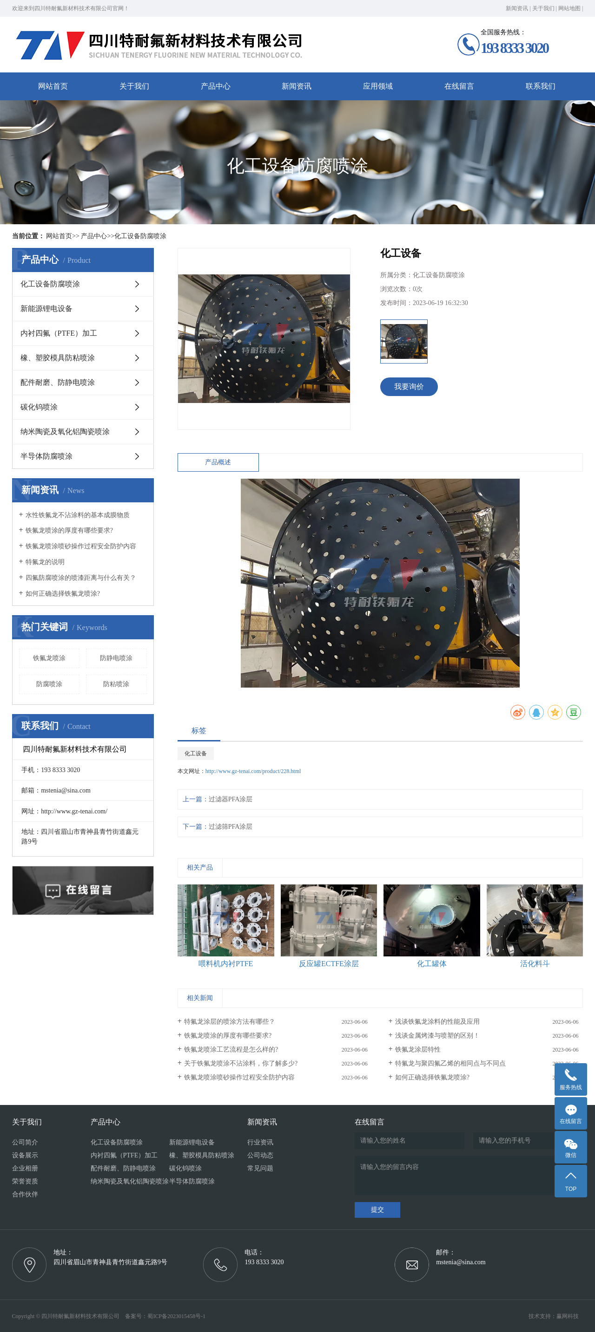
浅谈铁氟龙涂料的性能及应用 (437, 1021)
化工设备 (196, 753)
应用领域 (378, 86)
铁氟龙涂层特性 (418, 1049)
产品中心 (216, 86)
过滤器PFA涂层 (231, 799)
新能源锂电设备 (46, 308)
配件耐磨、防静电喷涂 (57, 382)
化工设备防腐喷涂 (140, 236)
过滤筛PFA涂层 (231, 826)
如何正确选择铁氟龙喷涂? (63, 593)
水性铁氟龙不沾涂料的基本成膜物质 (78, 515)
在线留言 (459, 86)
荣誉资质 (25, 1181)
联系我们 (540, 86)
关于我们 (543, 8)
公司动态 (260, 1155)
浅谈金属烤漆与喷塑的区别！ (437, 1035)
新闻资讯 (517, 8)
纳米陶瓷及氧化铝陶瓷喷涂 (65, 431)
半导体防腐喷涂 (46, 456)
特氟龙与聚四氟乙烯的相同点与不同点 (450, 1063)
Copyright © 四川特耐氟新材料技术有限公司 (68, 1316)
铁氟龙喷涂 (49, 658)
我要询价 (409, 386)
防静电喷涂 (116, 658)
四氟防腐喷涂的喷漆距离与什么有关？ (81, 577)
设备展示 (25, 1155)
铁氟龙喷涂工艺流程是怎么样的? (231, 1049)
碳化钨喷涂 (39, 407)
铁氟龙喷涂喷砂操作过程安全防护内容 (81, 546)
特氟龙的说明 (45, 562)
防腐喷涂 (49, 684)
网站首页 (53, 86)
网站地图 (569, 8)
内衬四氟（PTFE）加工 (58, 333)
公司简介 (25, 1142)
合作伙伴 (25, 1194)
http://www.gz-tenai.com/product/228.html (253, 771)
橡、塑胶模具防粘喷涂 (57, 358)
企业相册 (25, 1168)
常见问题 (260, 1168)
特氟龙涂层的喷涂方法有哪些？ (229, 1021)
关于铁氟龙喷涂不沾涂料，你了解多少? (241, 1063)
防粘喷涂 (116, 684)
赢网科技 (567, 1316)
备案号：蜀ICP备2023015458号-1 (165, 1316)
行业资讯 (260, 1142)
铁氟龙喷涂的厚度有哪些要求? (69, 530)
